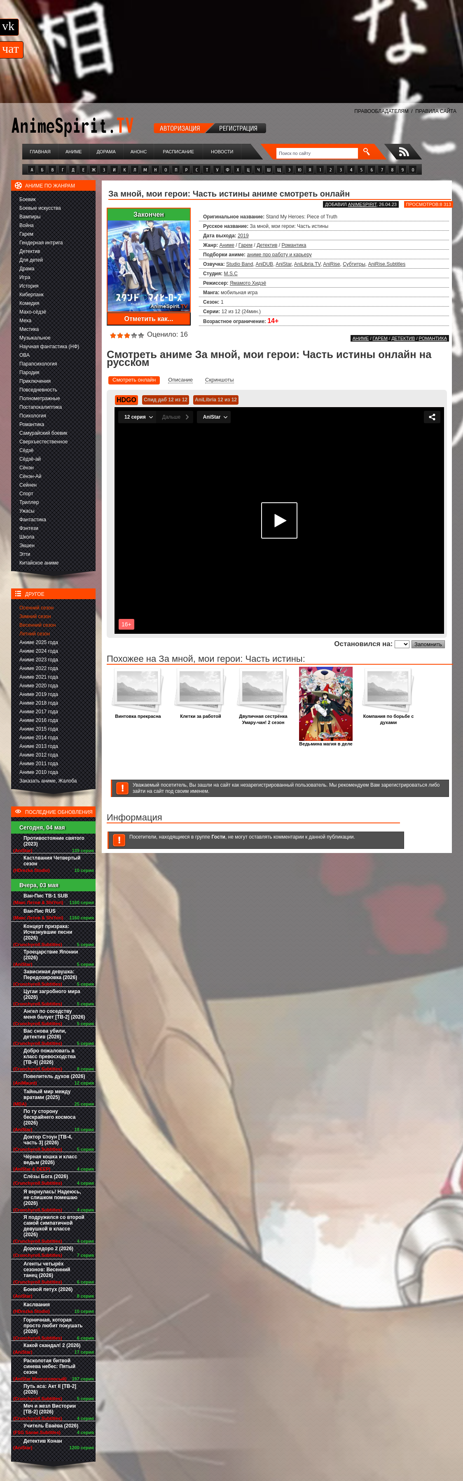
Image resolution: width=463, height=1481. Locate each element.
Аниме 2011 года (38, 763)
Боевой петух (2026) (47, 1289)
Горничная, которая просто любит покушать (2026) (53, 1325)
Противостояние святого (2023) (53, 841)
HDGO (126, 399)
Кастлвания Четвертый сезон (51, 861)
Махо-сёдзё (32, 312)
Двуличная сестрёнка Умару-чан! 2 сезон (263, 717)
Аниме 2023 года (38, 660)
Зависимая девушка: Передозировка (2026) (50, 974)
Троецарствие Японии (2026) (50, 955)
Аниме (73, 151)
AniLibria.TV (307, 264)
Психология (32, 416)
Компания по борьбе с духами (388, 717)
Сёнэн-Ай (30, 476)
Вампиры (29, 217)
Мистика (29, 329)
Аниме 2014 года (38, 737)
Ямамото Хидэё (248, 283)
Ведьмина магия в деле (326, 741)
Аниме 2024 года (38, 651)
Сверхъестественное (43, 442)
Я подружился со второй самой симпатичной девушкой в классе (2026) (53, 1225)
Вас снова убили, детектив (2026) (44, 1034)
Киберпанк (31, 295)
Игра (24, 277)
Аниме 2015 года (38, 729)
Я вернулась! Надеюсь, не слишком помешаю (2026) (52, 1197)
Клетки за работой (200, 714)
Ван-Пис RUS (39, 911)
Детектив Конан (42, 1441)
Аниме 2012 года (38, 755)
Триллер (29, 502)
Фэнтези (28, 528)
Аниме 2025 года (38, 642)
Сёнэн (26, 468)
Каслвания (36, 1305)
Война (26, 225)
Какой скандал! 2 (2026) (52, 1345)
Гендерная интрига (41, 243)
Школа (26, 537)
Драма (26, 269)
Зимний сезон (35, 616)
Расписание (178, 151)
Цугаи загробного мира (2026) (51, 994)
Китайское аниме (38, 563)
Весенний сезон (37, 625)
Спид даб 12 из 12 (165, 400)
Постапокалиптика (40, 407)
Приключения (35, 381)
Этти (24, 554)
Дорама (105, 151)
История (29, 286)
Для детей (31, 260)
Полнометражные (39, 398)
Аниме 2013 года (38, 746)
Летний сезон (34, 634)
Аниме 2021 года (38, 677)
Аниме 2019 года (38, 694)
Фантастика (32, 520)
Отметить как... (148, 318)
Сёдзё (26, 450)
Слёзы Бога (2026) (45, 1176)
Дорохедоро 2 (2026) (48, 1248)
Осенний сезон (36, 608)
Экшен (27, 545)
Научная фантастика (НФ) (49, 346)
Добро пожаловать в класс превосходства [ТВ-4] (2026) (49, 1056)
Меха (25, 320)
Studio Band (239, 264)
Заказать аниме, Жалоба (48, 781)
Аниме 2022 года (38, 668)
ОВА (24, 355)
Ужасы (27, 511)
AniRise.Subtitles (387, 264)
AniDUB (264, 264)
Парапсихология (38, 364)
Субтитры (354, 264)
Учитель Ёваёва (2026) (50, 1426)
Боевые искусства (40, 208)
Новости (222, 151)
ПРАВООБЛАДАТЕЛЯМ (381, 111)
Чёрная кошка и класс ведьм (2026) (50, 1159)
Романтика (31, 424)
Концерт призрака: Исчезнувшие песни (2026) (47, 932)
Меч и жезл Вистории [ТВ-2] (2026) (49, 1409)
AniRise (331, 264)
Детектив (29, 251)
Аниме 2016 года (38, 720)
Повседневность (38, 390)
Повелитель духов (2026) (54, 1076)
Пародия (29, 372)
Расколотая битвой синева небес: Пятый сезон (49, 1366)
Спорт (26, 494)
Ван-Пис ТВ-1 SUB (45, 896)
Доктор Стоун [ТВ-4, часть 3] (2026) (47, 1140)
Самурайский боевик (43, 433)
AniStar (284, 264)
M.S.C (231, 274)
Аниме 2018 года (38, 703)
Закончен (148, 214)
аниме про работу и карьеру (279, 255)
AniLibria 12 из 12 (216, 400)
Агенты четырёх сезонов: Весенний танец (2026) (46, 1269)
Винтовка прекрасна (138, 714)
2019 (243, 236)
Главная (40, 151)
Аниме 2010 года (38, 772)
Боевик (27, 199)
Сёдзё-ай (30, 459)
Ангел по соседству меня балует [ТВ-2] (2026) (54, 1014)
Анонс (139, 151)
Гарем (26, 234)
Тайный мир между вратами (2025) (47, 1094)
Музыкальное (35, 338)
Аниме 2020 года (38, 686)
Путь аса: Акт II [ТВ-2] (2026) (49, 1389)
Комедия (29, 303)
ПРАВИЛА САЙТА (435, 111)
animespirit (362, 204)
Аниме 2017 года (38, 712)
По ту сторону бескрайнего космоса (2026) (49, 1117)
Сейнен (28, 485)
